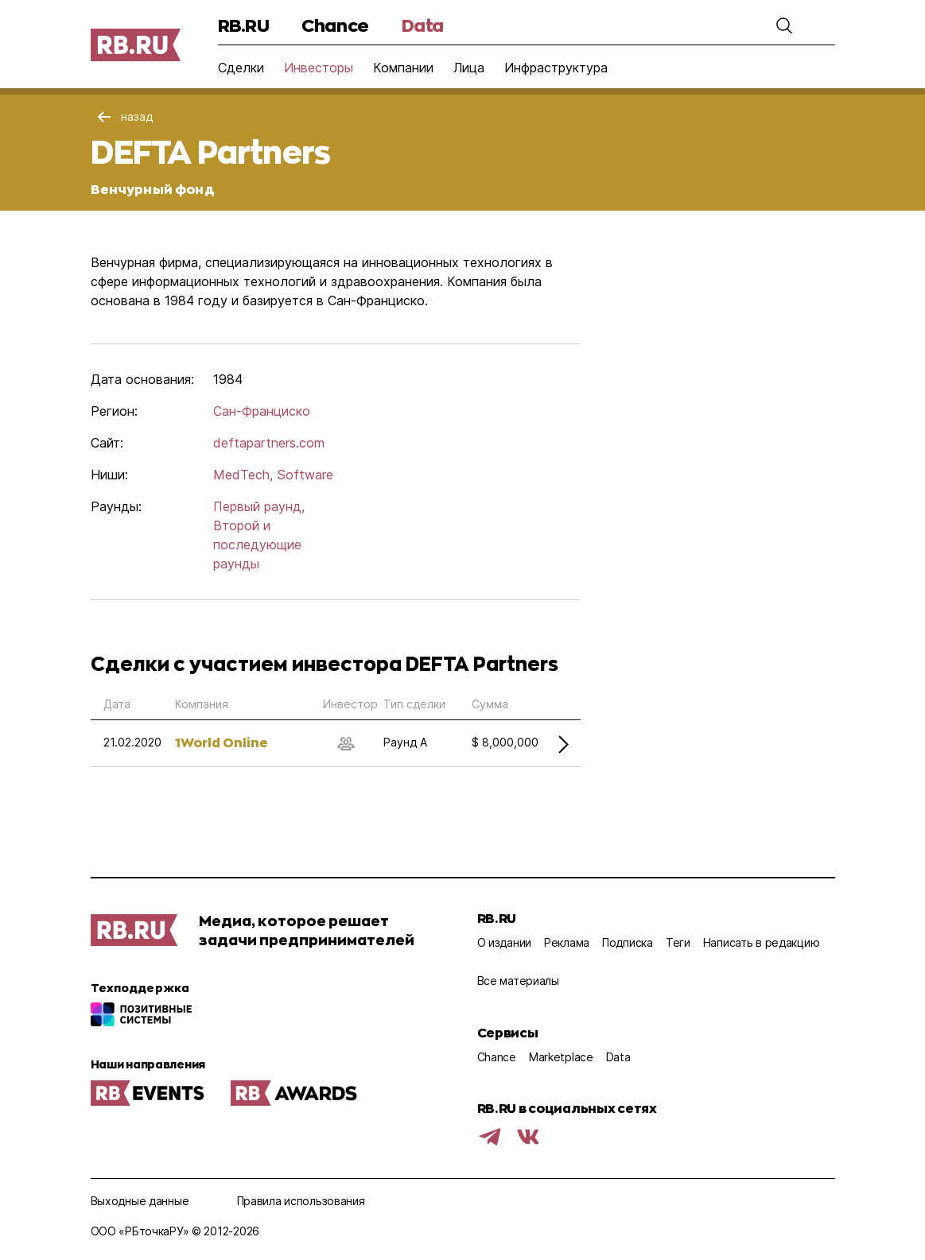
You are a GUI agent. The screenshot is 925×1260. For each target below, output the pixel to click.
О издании (504, 942)
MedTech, (243, 475)
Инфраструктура (556, 68)
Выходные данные (140, 1201)
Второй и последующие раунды (257, 545)
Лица (468, 68)
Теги (678, 942)
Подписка (627, 942)
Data (423, 25)
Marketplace (561, 1057)
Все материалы (518, 980)
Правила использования (301, 1201)
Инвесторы (318, 68)
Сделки (241, 68)
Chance (334, 25)
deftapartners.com (269, 443)
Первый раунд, (259, 506)
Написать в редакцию (761, 942)
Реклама (566, 942)
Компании (403, 68)
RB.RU (244, 25)
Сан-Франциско (261, 411)
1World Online (221, 742)
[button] (784, 25)
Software (305, 475)
